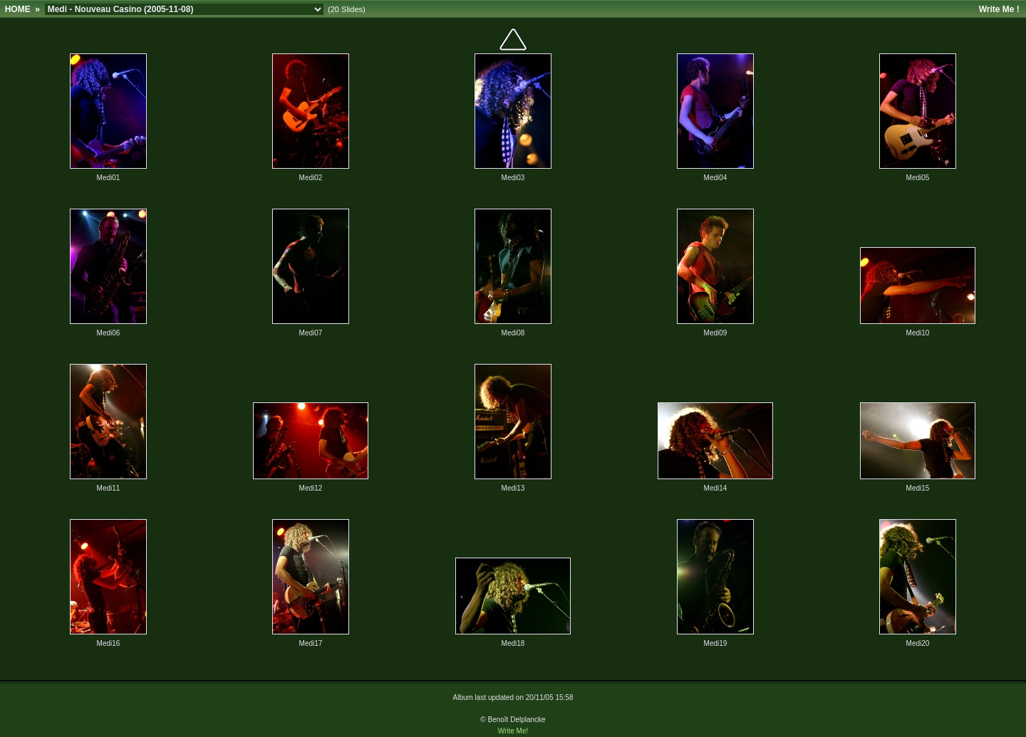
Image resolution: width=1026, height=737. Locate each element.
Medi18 (513, 643)
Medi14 (715, 488)
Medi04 (715, 178)
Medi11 (108, 488)
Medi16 (108, 643)
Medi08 (513, 333)
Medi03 (513, 178)
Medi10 (918, 333)
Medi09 (715, 333)
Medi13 (513, 488)
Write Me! (513, 731)
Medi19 (715, 643)
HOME (18, 9)
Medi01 (108, 178)
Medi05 (918, 178)
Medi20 (918, 643)
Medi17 (311, 643)
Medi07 (311, 333)
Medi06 (108, 333)
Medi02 (311, 178)
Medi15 (918, 488)
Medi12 (311, 488)
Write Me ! (999, 9)
